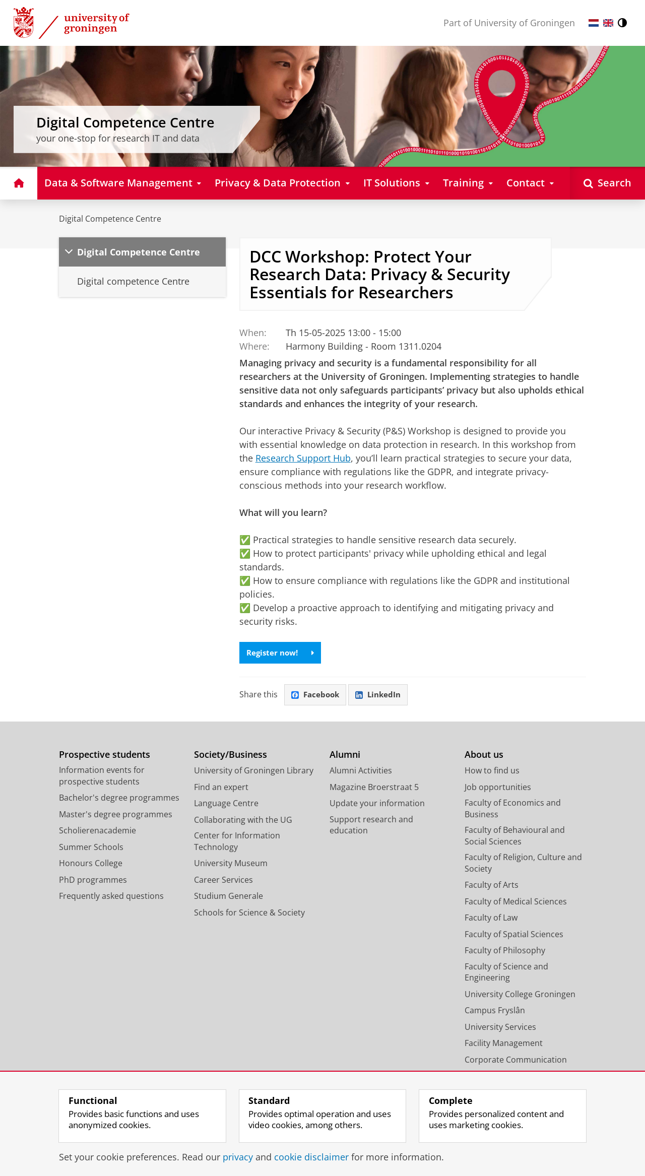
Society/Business (230, 756)
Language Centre (226, 804)
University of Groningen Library (253, 771)
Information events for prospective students (102, 777)
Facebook (316, 695)
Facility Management (504, 1044)
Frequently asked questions (111, 897)
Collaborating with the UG (243, 821)
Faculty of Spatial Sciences (514, 935)
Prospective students (104, 756)
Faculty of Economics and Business (513, 810)
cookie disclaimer (311, 1157)
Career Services (223, 881)
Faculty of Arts (492, 886)
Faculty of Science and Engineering (506, 973)
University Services (500, 1028)
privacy (238, 1157)
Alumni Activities (361, 771)
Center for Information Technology (237, 842)
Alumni (345, 756)
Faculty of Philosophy (505, 951)
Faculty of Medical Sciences (516, 902)
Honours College (90, 864)
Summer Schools (91, 848)
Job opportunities (498, 788)
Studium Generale (228, 897)
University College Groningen (520, 995)
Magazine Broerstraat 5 (374, 788)
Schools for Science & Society (249, 914)
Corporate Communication (516, 1061)
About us (484, 756)
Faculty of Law (491, 919)
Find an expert (221, 788)
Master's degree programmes (115, 815)
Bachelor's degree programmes (119, 799)
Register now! (282, 653)
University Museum (231, 864)
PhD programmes (93, 881)
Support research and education (371, 826)
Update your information (377, 804)
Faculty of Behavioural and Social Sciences (515, 837)
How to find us (492, 771)
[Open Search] (607, 183)
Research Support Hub (303, 458)
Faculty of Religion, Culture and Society (523, 864)
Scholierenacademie (97, 831)
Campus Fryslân (495, 1011)
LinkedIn (382, 695)
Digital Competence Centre (110, 218)
